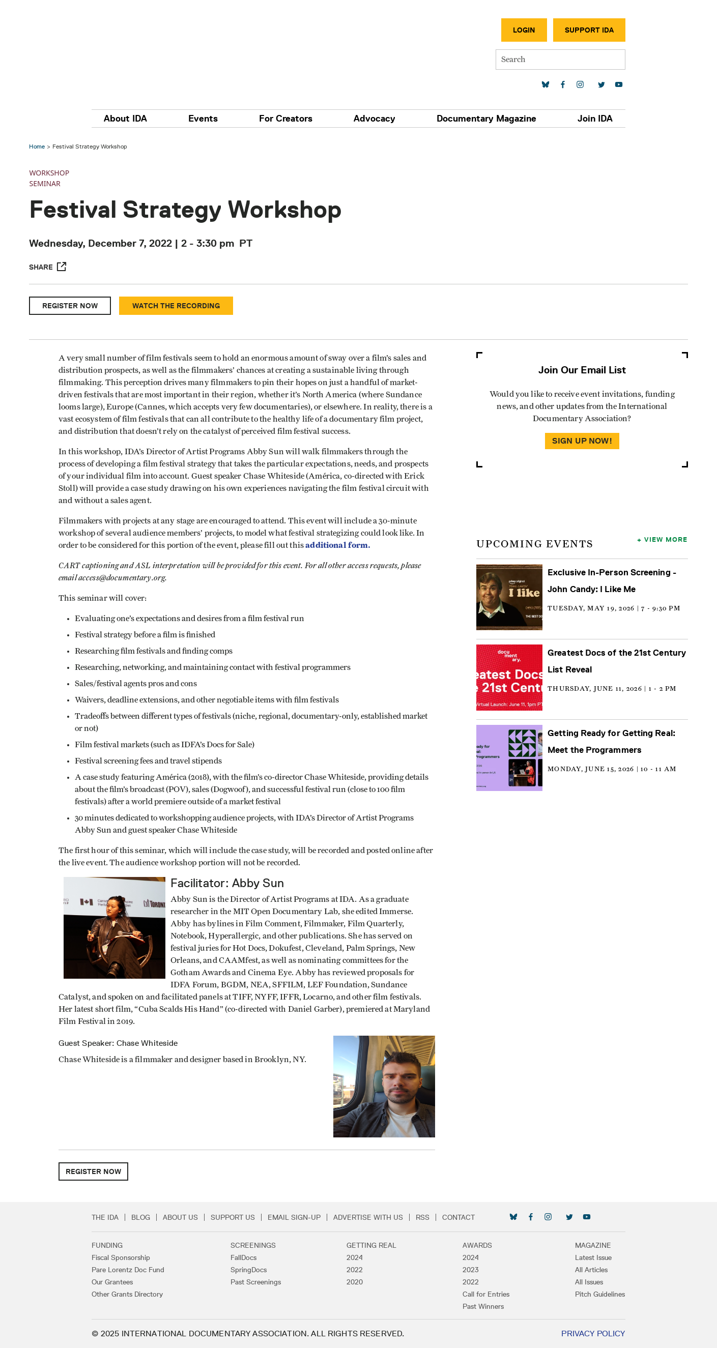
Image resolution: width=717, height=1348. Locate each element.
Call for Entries (483, 1294)
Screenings (255, 1245)
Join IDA (590, 118)
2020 (355, 1281)
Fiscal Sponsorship (126, 1257)
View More (664, 539)
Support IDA (584, 30)
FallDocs (246, 1257)
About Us (186, 1217)
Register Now (71, 305)
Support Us (238, 1217)
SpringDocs (251, 1269)
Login (519, 30)
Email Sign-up (299, 1217)
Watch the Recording (177, 305)
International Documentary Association (156, 49)
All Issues (584, 1281)
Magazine (588, 1245)
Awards (475, 1245)
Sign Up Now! (581, 441)
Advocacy (374, 118)
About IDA (131, 118)
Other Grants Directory (132, 1294)
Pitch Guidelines (595, 1294)
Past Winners (480, 1306)
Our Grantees (117, 1281)
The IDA (110, 1217)
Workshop (51, 173)
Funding (112, 1245)
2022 (355, 1269)
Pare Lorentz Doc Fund (133, 1269)
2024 (355, 1257)
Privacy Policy (588, 1333)
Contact (464, 1217)
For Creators (287, 118)
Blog (146, 1217)
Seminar (46, 183)
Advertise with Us (374, 1217)
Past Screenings (258, 1281)
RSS (428, 1217)
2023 (468, 1269)
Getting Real (372, 1245)
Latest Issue (588, 1257)
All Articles (586, 1269)
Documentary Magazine (484, 118)
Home (38, 146)
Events (206, 118)
